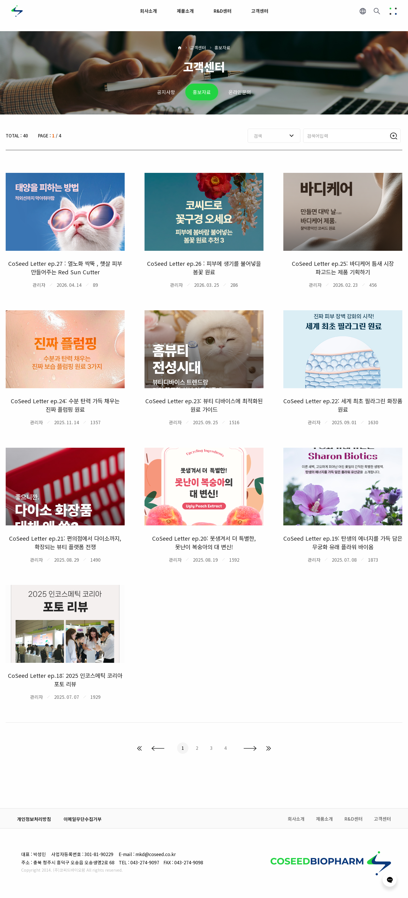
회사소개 (296, 818)
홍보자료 (222, 47)
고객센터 (198, 47)
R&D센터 (353, 818)
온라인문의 (239, 91)
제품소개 (324, 818)
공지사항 (166, 91)
